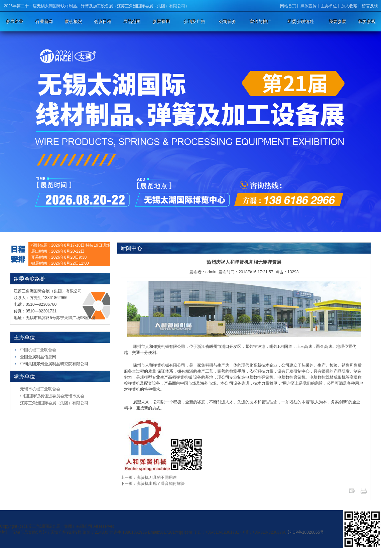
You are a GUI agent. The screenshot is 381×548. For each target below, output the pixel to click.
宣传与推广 (260, 21)
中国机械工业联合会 (38, 350)
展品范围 (132, 21)
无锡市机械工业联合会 (40, 389)
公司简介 (227, 21)
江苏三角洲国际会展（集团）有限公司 (54, 403)
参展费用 (161, 21)
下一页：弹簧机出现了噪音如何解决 (153, 483)
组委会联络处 (301, 21)
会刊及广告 (194, 21)
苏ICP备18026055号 (305, 532)
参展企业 (14, 21)
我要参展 (337, 21)
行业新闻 (44, 21)
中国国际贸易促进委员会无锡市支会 (52, 396)
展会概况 (73, 21)
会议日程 (102, 21)
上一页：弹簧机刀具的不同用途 (149, 477)
